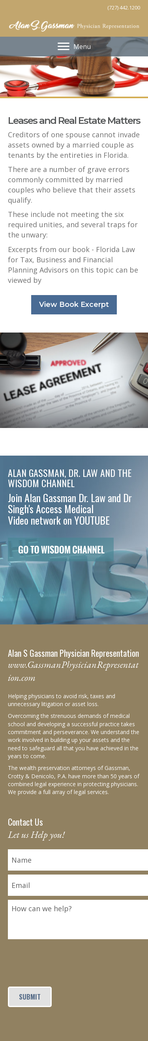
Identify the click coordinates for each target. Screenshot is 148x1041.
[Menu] (74, 46)
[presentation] (68, 958)
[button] (74, 304)
